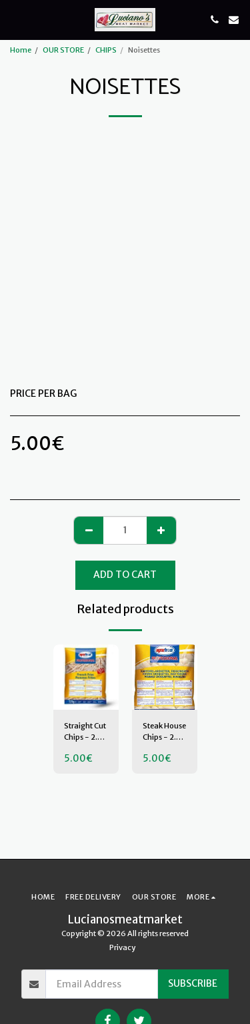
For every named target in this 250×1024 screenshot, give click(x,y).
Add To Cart (125, 575)
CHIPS (106, 50)
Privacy (122, 947)
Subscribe (192, 983)
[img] (86, 677)
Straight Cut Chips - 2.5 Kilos (85, 732)
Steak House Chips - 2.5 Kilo (164, 732)
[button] (14, 19)
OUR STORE (63, 50)
